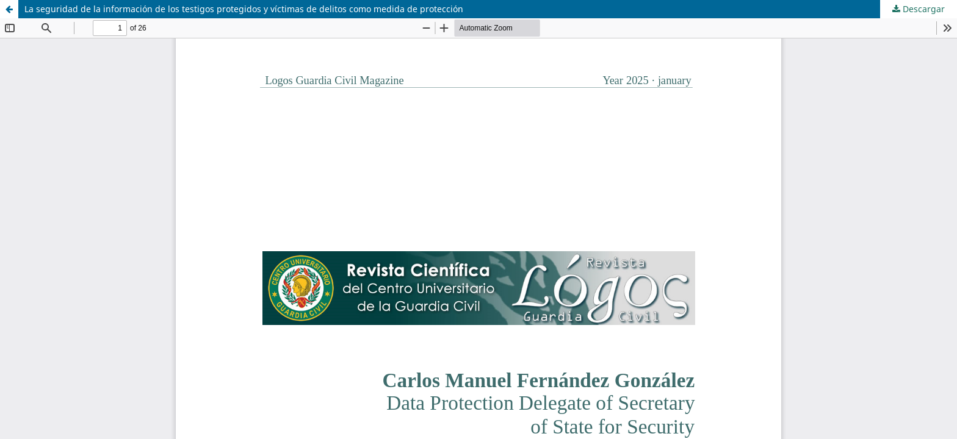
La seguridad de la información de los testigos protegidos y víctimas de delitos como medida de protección (243, 9)
